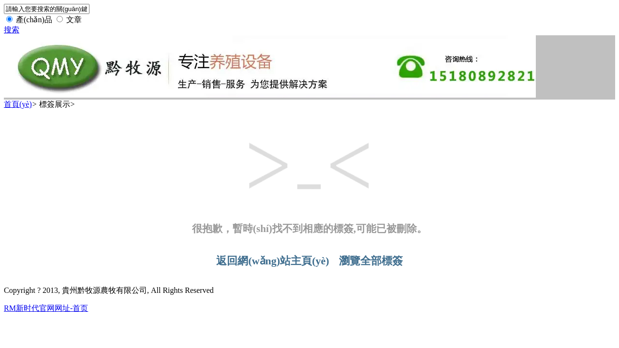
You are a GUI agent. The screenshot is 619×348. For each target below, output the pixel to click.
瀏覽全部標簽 (371, 261)
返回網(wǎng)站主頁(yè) (272, 261)
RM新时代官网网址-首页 (46, 308)
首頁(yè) (18, 104)
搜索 (11, 30)
